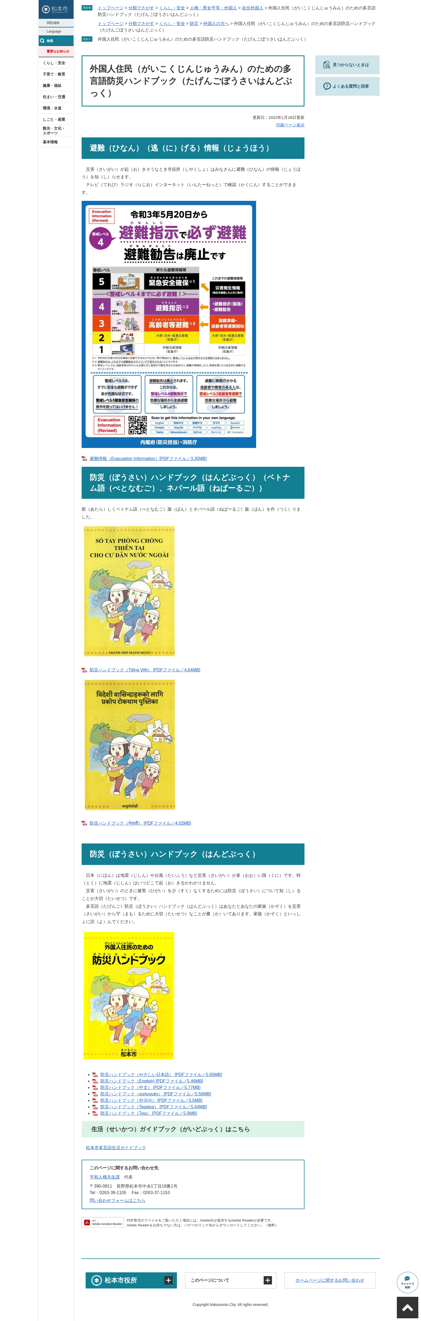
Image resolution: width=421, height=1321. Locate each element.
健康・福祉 (52, 85)
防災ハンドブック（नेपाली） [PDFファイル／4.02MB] (140, 823)
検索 (50, 41)
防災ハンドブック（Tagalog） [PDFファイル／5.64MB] (153, 1107)
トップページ (111, 8)
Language (54, 31)
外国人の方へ (216, 23)
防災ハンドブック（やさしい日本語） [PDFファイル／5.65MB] (161, 1074)
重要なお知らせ (58, 51)
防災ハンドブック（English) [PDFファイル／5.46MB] (151, 1081)
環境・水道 (52, 108)
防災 (194, 23)
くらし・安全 (54, 63)
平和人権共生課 (105, 1177)
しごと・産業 (54, 119)
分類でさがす (141, 8)
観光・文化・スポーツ (54, 130)
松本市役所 (121, 1280)
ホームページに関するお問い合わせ (330, 1280)
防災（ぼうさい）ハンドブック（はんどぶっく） (174, 854)
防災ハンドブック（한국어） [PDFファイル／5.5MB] (151, 1100)
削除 (312, 39)
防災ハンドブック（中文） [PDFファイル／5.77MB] (150, 1087)
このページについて (210, 1280)
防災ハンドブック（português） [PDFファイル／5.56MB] (155, 1094)
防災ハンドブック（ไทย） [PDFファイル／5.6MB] (148, 1113)
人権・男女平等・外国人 (213, 8)
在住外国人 (252, 8)
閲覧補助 (53, 23)
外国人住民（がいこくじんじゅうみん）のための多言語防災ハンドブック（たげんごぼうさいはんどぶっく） (203, 39)
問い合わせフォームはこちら (118, 1200)
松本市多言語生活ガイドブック (116, 1147)
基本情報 (50, 142)
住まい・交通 (54, 97)
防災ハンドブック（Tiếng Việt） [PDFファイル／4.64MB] (145, 670)
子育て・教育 (54, 74)
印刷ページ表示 (290, 125)
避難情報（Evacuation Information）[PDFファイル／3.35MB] (148, 458)
